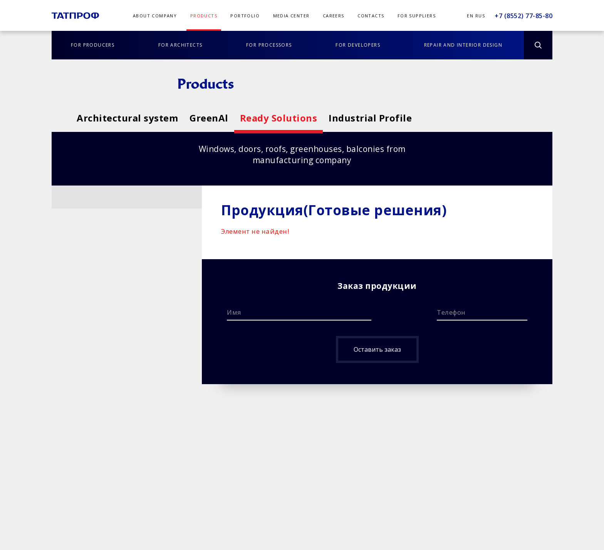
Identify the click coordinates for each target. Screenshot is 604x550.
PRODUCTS (203, 16)
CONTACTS (370, 16)
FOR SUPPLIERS (417, 16)
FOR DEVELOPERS (358, 45)
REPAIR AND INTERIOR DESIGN (463, 45)
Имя (234, 312)
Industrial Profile (485, 117)
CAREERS (333, 16)
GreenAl (247, 117)
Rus (480, 16)
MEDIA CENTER (291, 16)
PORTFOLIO (245, 16)
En (470, 16)
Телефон (451, 312)
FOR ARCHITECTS (180, 45)
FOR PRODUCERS (92, 45)
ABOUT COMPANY (155, 16)
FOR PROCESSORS (269, 45)
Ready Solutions (355, 117)
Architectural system (127, 117)
